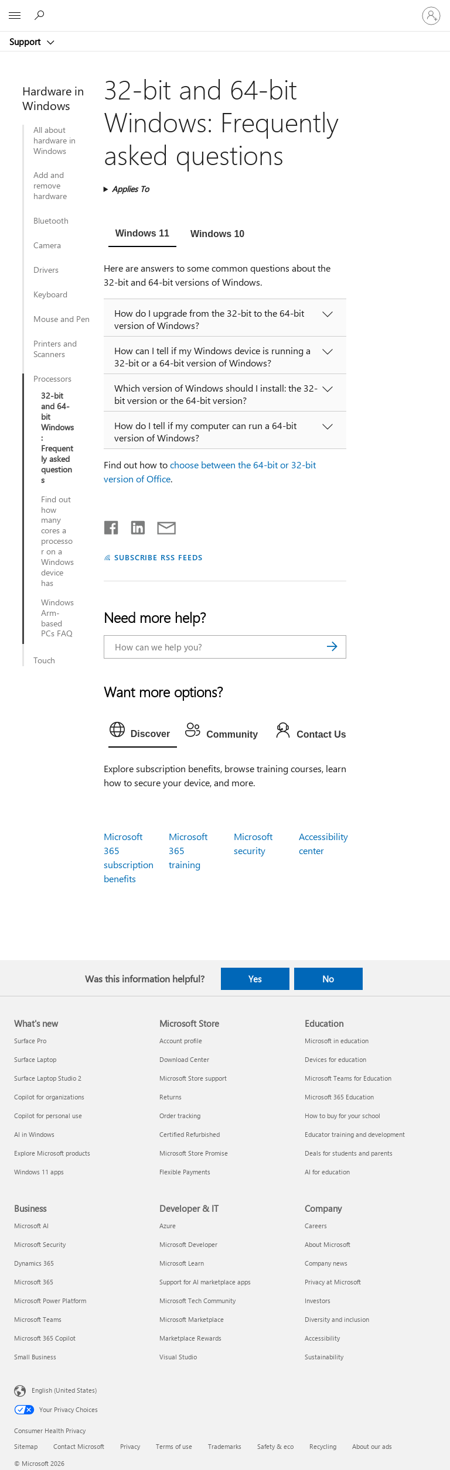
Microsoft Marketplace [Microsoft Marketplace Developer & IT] (191, 1319)
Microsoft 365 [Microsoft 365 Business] (33, 1281)
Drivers (46, 270)
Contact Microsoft (78, 1446)
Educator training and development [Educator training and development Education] (355, 1134)
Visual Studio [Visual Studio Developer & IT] (178, 1356)
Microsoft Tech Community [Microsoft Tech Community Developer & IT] (197, 1300)
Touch (44, 660)
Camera (47, 245)
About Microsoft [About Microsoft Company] (327, 1244)
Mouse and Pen (61, 319)
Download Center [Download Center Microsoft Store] (184, 1059)
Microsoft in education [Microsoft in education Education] (337, 1040)
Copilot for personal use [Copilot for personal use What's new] (48, 1115)
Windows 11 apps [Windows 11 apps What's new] (39, 1171)
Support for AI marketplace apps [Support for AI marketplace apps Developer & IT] (205, 1281)
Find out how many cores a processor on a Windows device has (57, 541)
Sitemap (26, 1446)
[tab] (142, 234)
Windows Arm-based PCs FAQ (57, 618)
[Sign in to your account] (431, 16)
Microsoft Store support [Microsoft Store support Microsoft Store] (193, 1078)
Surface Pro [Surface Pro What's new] (30, 1040)
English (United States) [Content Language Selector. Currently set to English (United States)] (64, 1389)
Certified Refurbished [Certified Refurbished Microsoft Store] (189, 1134)
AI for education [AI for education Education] (327, 1171)
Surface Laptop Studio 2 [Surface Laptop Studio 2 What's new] (47, 1078)
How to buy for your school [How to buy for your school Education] (342, 1115)
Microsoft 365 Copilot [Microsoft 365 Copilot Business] (45, 1338)
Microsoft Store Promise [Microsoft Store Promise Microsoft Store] (193, 1153)
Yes (254, 979)
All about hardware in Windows (54, 140)
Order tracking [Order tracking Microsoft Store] (179, 1115)
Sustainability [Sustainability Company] (324, 1356)
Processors (52, 379)
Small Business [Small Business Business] (35, 1356)
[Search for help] (41, 15)
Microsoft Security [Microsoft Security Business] (40, 1244)
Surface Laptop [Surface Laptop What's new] (35, 1059)
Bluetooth (51, 220)
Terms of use (174, 1446)
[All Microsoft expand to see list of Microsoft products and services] (15, 16)
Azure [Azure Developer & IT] (167, 1225)
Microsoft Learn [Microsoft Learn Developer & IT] (181, 1263)
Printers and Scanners (55, 348)
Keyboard (50, 294)
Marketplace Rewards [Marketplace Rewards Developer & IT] (190, 1338)
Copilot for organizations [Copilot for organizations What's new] (49, 1096)
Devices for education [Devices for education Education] (335, 1059)
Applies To (130, 188)
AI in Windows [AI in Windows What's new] (34, 1134)
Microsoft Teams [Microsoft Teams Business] (38, 1319)
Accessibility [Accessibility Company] (322, 1338)
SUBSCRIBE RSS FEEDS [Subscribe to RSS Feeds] (158, 557)
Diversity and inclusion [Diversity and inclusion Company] (337, 1319)
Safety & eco (275, 1446)
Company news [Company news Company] (326, 1263)
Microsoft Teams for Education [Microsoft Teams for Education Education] (348, 1078)
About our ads (372, 1446)
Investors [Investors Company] (317, 1300)
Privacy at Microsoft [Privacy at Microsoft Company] (333, 1281)
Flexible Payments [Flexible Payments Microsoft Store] (184, 1171)
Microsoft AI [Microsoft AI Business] (31, 1225)
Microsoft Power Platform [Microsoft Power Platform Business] (50, 1300)
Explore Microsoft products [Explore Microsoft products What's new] (52, 1153)
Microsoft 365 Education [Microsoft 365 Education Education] (339, 1096)
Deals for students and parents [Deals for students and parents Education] (349, 1153)
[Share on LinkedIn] (133, 525)
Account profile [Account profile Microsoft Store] (180, 1040)
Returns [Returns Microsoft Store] (170, 1096)
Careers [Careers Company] (316, 1225)
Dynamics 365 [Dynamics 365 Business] (34, 1263)
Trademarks (224, 1446)
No (328, 979)
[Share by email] (161, 525)
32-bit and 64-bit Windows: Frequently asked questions (57, 437)
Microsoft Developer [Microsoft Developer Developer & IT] (188, 1244)
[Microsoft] (224, 9)
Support (26, 41)
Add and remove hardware (50, 185)
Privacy (130, 1446)
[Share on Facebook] (112, 525)
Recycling (322, 1446)
